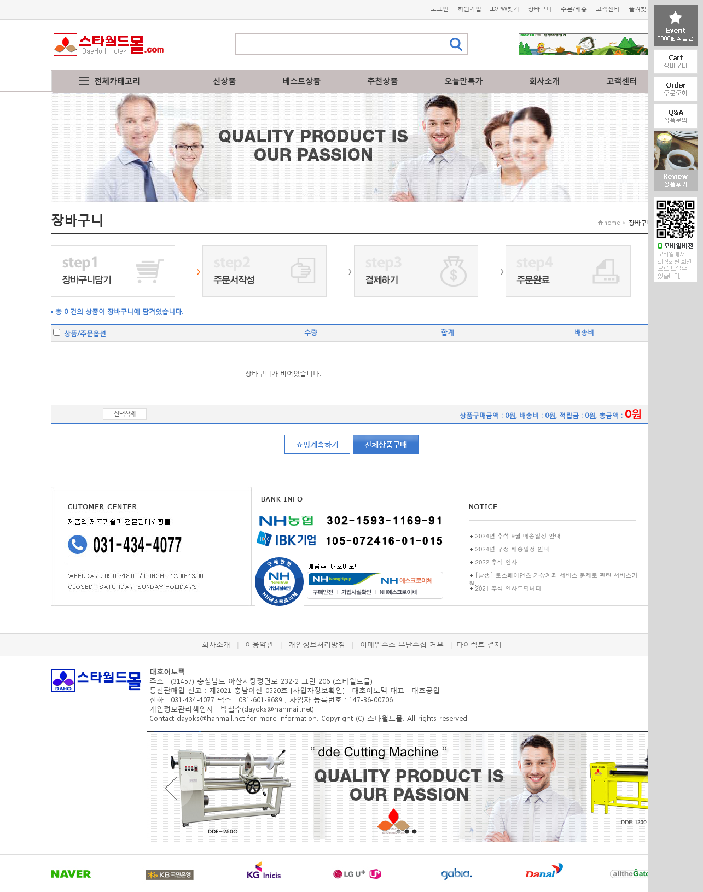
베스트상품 (301, 80)
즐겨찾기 (641, 9)
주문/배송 (574, 9)
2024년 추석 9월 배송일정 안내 (518, 536)
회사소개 (544, 80)
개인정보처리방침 (316, 644)
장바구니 (540, 9)
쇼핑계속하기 (317, 444)
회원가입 (469, 9)
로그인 (440, 9)
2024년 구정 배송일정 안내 (512, 549)
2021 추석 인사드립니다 (508, 588)
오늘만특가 (463, 80)
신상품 (224, 80)
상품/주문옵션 (79, 333)
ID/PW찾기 (504, 9)
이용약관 (259, 644)
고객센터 (608, 9)
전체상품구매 (385, 444)
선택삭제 (125, 413)
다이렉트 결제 (479, 644)
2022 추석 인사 (496, 562)
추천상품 (382, 80)
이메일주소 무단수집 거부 (402, 644)
